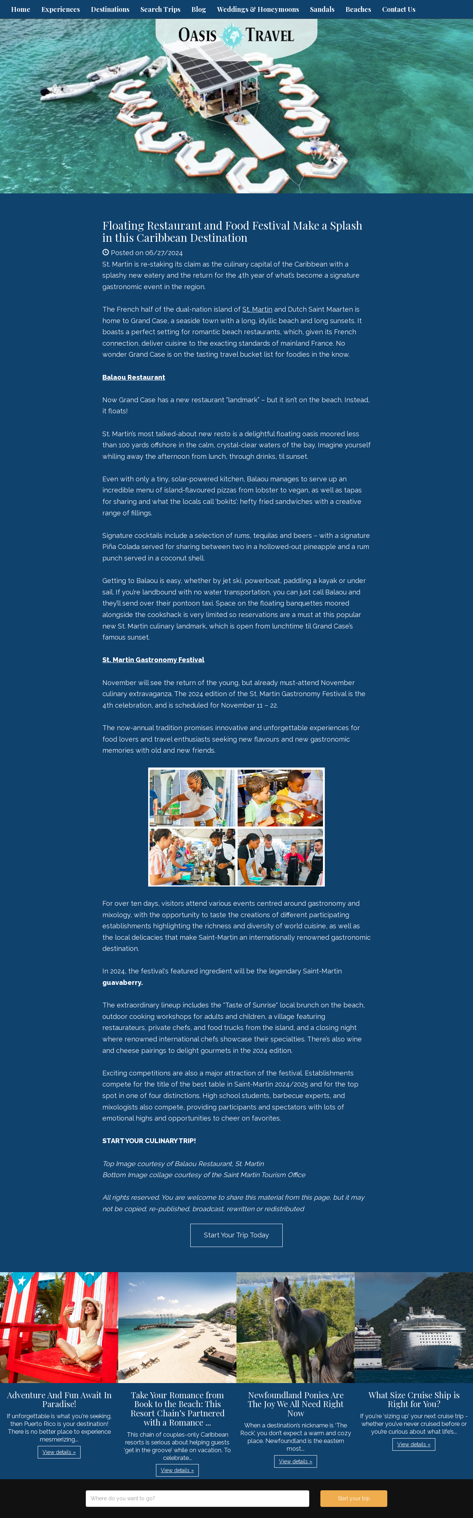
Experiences (60, 9)
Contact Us (398, 9)
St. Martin (257, 309)
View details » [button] (59, 1452)
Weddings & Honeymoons (258, 9)
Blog (198, 9)
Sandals (322, 9)
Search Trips (160, 9)
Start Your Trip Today (236, 1235)
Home (20, 9)
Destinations (110, 9)
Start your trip (354, 1498)
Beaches (358, 9)
